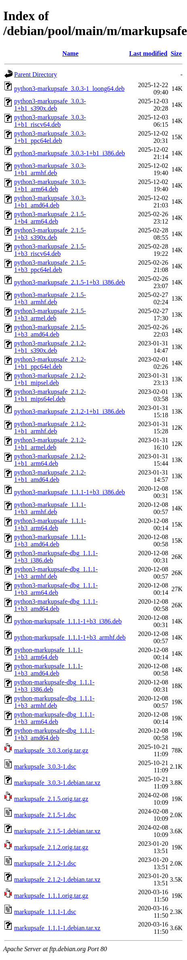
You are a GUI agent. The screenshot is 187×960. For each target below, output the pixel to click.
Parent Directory (35, 74)
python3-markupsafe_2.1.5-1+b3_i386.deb (69, 282)
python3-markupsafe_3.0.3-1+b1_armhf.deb (50, 169)
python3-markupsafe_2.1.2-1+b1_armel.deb (50, 444)
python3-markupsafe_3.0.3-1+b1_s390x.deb (50, 105)
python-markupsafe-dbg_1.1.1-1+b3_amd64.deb (54, 734)
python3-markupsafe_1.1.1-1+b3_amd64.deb (50, 540)
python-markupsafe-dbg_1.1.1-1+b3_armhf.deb (54, 702)
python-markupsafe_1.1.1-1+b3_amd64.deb (48, 670)
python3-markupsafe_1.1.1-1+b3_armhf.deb (50, 508)
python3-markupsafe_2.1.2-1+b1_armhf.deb (50, 427)
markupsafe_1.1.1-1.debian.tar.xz (57, 927)
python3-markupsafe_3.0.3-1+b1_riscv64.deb (50, 121)
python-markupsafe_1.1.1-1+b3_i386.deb (68, 621)
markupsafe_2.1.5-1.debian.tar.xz (57, 831)
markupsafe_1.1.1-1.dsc (45, 911)
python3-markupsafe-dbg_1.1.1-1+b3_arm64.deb (56, 589)
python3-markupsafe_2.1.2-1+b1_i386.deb (69, 411)
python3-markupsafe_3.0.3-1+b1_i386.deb (69, 153)
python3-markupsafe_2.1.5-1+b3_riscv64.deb (50, 250)
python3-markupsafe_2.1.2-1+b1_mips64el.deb (50, 395)
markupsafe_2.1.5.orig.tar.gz (51, 798)
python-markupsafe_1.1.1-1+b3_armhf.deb (70, 637)
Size (176, 53)
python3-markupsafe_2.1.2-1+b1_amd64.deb (50, 476)
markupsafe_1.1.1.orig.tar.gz (51, 895)
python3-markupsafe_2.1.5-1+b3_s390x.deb (50, 234)
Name (70, 53)
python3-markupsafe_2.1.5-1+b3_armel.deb (50, 314)
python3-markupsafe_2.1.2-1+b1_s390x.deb (50, 347)
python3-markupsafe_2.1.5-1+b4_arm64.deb (50, 218)
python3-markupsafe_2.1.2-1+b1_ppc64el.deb (50, 363)
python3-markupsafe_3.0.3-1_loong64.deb (69, 88)
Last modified (148, 53)
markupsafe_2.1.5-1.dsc (45, 815)
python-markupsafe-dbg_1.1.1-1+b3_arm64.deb (54, 718)
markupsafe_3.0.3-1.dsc (45, 766)
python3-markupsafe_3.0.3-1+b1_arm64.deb (50, 185)
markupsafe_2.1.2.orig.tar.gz (51, 847)
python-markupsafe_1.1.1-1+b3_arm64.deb (48, 653)
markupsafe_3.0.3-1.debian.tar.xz (57, 782)
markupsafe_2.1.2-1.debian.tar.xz (57, 879)
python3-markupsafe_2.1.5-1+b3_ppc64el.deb (50, 266)
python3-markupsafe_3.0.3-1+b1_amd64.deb (50, 202)
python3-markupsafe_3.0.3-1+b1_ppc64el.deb (50, 137)
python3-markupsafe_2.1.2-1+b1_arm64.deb (50, 460)
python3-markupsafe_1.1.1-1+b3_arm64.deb (50, 524)
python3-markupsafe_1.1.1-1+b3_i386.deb (69, 492)
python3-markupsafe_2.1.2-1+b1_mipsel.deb (50, 379)
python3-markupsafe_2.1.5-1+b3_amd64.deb (50, 331)
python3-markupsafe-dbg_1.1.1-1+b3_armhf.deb (56, 573)
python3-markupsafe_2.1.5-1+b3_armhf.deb (50, 298)
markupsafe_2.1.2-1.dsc (45, 863)
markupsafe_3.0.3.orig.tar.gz (51, 750)
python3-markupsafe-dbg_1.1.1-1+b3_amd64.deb (56, 605)
